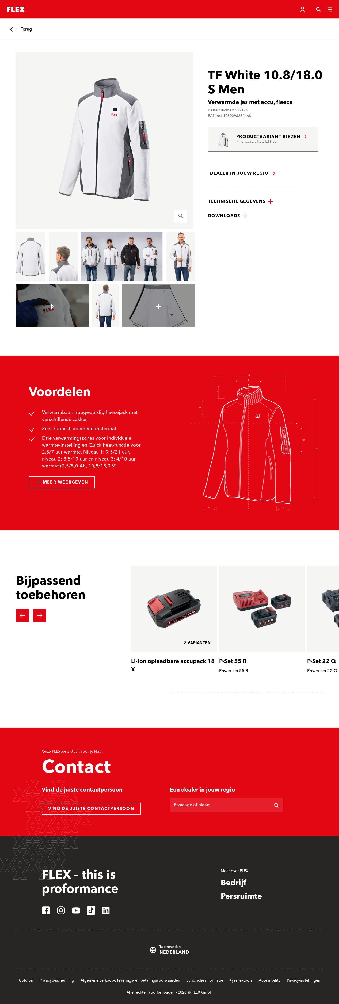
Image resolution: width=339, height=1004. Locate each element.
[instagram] (61, 910)
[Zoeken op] (276, 805)
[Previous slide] (22, 615)
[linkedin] (105, 910)
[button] (240, 201)
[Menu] (330, 9)
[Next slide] (39, 615)
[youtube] (75, 910)
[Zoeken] (318, 9)
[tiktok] (90, 910)
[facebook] (46, 910)
